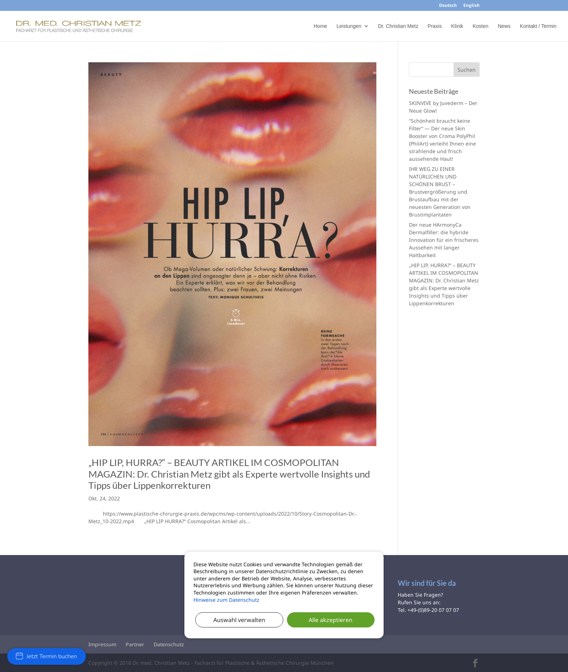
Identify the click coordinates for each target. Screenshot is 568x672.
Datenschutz (169, 644)
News (504, 26)
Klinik (457, 26)
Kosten (481, 26)
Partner (135, 644)
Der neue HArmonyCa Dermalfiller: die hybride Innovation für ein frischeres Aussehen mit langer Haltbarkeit (444, 240)
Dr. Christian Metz (398, 26)
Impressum (102, 644)
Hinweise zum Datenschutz (226, 599)
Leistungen (349, 26)
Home (320, 26)
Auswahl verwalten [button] (239, 620)
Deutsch (448, 5)
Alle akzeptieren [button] (330, 620)
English (471, 5)
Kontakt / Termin (538, 26)
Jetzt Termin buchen (46, 656)
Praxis (435, 26)
